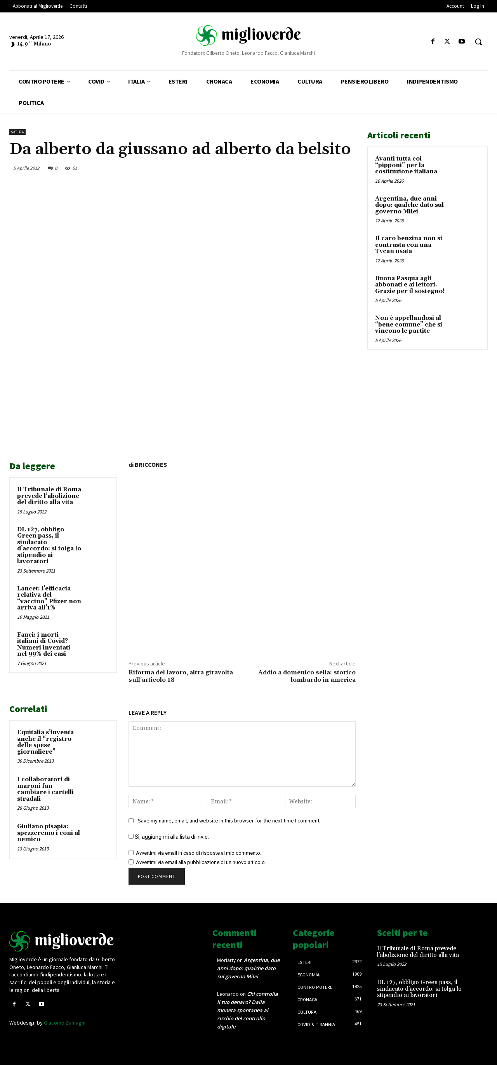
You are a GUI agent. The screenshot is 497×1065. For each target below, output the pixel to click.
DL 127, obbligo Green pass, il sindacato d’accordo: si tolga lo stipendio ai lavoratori (49, 546)
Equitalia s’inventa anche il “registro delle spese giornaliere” (45, 742)
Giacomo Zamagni (64, 1022)
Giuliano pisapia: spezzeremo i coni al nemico (48, 833)
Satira (17, 132)
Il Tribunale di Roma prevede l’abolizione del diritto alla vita (49, 496)
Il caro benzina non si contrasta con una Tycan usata (408, 245)
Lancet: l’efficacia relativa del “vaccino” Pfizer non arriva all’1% (49, 598)
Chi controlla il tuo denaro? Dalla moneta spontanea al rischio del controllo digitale (247, 1010)
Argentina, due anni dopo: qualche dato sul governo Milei (409, 205)
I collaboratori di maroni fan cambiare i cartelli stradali (45, 789)
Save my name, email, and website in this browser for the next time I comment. (229, 820)
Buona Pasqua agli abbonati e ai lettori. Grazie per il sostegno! (410, 285)
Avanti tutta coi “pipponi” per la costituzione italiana (406, 165)
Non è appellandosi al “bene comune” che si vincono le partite (408, 324)
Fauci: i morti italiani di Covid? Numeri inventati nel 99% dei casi (43, 644)
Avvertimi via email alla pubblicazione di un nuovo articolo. (201, 862)
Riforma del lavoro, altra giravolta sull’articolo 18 (181, 676)
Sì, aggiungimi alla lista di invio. (169, 837)
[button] (478, 41)
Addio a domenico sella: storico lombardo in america (307, 676)
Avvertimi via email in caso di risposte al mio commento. (198, 853)
